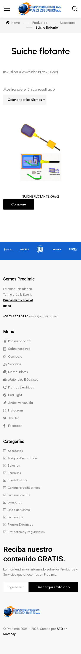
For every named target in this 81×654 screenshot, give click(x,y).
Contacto (15, 357)
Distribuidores (18, 372)
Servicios (14, 364)
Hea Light (15, 395)
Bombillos (14, 473)
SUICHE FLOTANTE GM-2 (40, 198)
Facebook (15, 426)
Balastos (14, 465)
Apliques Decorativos (22, 458)
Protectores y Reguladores (26, 532)
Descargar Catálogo (53, 587)
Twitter (13, 418)
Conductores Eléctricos (24, 488)
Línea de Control (19, 510)
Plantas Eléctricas (21, 387)
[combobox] (24, 100)
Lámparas (15, 502)
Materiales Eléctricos (23, 380)
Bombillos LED (17, 480)
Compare (18, 205)
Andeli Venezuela (20, 403)
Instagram (15, 410)
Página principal (19, 341)
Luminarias (15, 517)
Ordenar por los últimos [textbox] (25, 100)
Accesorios (15, 451)
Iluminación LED (19, 495)
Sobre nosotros (19, 349)
